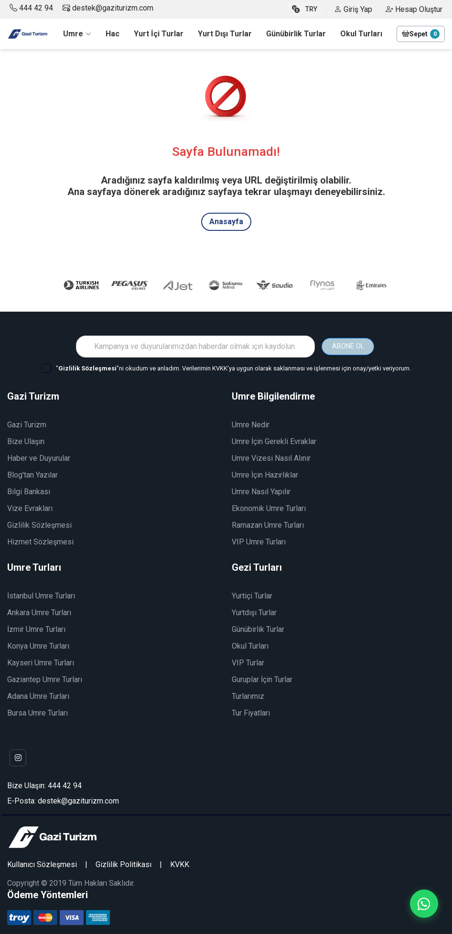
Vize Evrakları (30, 506)
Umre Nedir (250, 423)
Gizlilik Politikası (123, 863)
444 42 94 (36, 7)
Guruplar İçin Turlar (262, 678)
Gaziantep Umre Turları (44, 678)
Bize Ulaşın (25, 440)
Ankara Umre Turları (39, 611)
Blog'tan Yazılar (32, 473)
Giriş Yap (353, 9)
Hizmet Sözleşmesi (40, 540)
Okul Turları (250, 644)
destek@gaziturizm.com (108, 7)
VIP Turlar (248, 661)
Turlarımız (248, 694)
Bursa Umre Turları (37, 711)
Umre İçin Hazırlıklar (265, 473)
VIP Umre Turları (259, 540)
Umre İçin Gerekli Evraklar (274, 440)
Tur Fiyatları (251, 711)
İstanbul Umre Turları (41, 594)
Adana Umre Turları (38, 694)
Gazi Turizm (26, 423)
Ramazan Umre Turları (268, 523)
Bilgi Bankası (28, 490)
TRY (304, 9)
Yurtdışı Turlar (254, 611)
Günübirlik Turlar (258, 627)
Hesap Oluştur (414, 9)
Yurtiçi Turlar (252, 594)
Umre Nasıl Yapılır (261, 490)
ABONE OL (348, 344)
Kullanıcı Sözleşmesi (42, 863)
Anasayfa (226, 221)
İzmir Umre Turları (36, 627)
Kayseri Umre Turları (40, 661)
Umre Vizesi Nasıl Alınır (271, 456)
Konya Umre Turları (38, 644)
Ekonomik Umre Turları (269, 506)
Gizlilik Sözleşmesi (39, 523)
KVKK (179, 863)
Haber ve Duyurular (38, 456)
